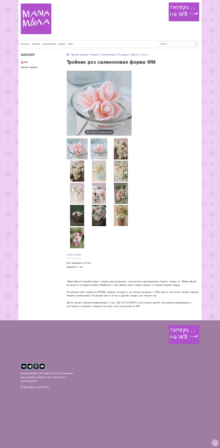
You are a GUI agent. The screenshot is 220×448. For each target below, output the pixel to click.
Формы (94, 55)
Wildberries (106, 285)
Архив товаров (29, 67)
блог (70, 44)
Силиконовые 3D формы (115, 55)
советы (36, 44)
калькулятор (49, 44)
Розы (144, 55)
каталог (25, 44)
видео (62, 44)
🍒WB (24, 62)
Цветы (135, 55)
